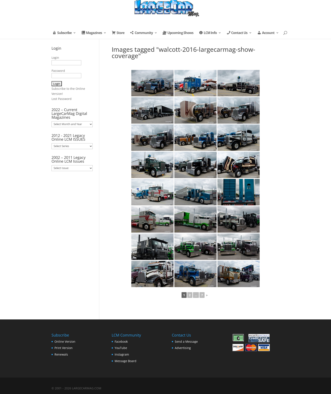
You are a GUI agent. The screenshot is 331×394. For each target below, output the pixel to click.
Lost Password (62, 99)
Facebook (121, 341)
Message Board (125, 361)
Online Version (64, 341)
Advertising (183, 348)
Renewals (61, 354)
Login (55, 58)
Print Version (63, 348)
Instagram (122, 354)
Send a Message (186, 341)
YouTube (121, 348)
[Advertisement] (72, 243)
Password (58, 71)
